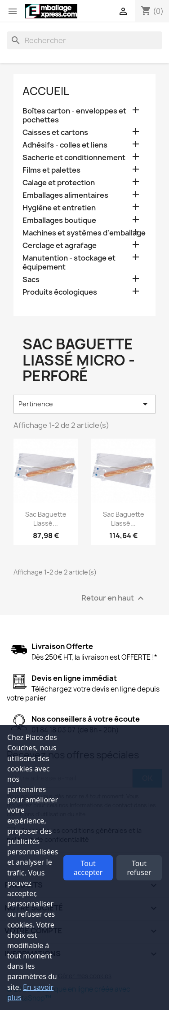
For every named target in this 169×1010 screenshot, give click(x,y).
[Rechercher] (84, 40)
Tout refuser (139, 867)
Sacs (31, 279)
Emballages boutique (59, 220)
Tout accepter (88, 867)
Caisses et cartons (55, 132)
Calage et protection (58, 182)
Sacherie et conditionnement (73, 157)
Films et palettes (51, 170)
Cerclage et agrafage (59, 245)
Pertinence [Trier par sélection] (84, 404)
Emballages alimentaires (65, 195)
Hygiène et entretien (59, 208)
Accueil (45, 91)
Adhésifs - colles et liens (64, 145)
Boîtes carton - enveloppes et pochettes (74, 115)
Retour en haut (113, 598)
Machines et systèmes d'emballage (84, 233)
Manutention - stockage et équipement (69, 262)
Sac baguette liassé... (46, 518)
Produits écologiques (59, 292)
